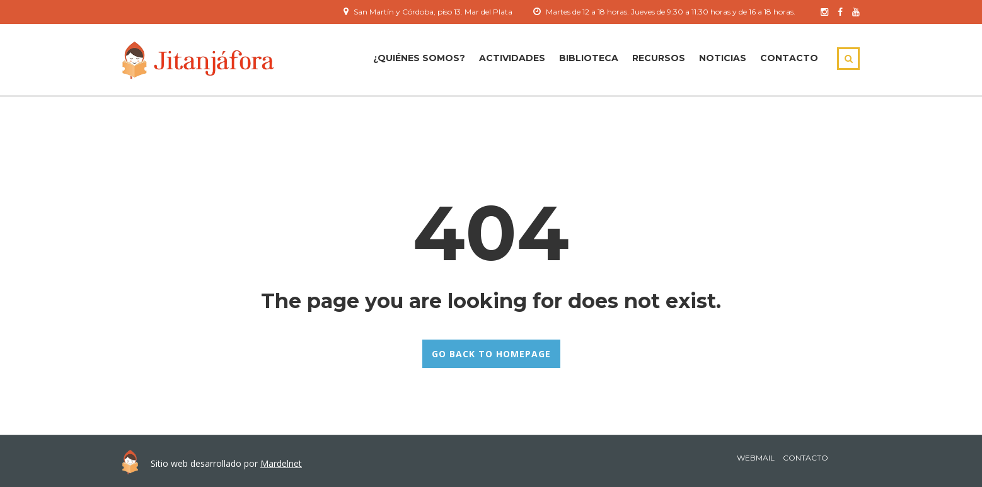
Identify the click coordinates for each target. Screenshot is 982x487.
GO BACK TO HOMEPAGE (491, 354)
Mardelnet (281, 463)
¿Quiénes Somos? (419, 58)
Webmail (756, 457)
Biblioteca (588, 58)
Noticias (722, 58)
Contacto (789, 58)
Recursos (658, 58)
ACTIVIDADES (512, 58)
